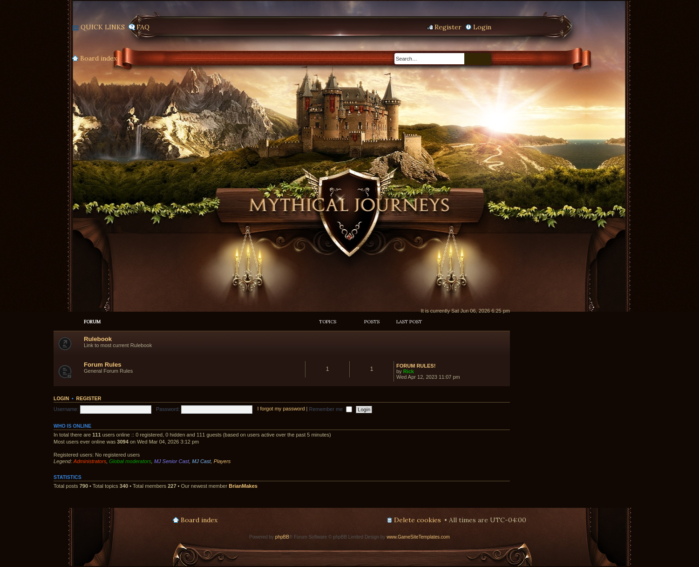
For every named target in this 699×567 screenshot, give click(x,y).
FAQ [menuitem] (142, 27)
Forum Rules (103, 364)
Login (61, 398)
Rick (408, 371)
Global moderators (130, 461)
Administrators (90, 461)
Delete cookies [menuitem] (417, 520)
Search (471, 59)
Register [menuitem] (447, 27)
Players (222, 461)
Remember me (330, 409)
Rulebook (98, 338)
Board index (98, 58)
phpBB (282, 537)
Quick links (103, 27)
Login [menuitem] (482, 27)
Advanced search (484, 59)
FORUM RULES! (415, 366)
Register (89, 398)
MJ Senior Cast (171, 461)
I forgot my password (281, 409)
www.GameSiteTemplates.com (418, 537)
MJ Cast (201, 461)
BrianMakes (243, 486)
